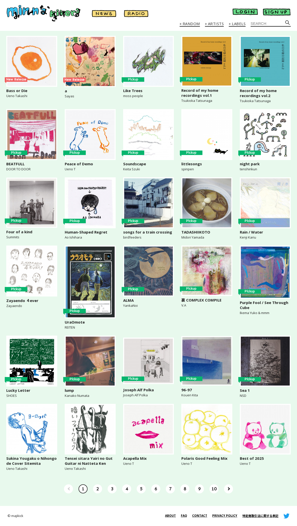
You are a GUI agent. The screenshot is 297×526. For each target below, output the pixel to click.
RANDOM (191, 24)
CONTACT (199, 515)
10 (213, 489)
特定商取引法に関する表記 (260, 516)
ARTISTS (216, 24)
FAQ (184, 515)
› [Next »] (228, 488)
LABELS (239, 24)
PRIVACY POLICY (224, 515)
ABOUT (170, 515)
